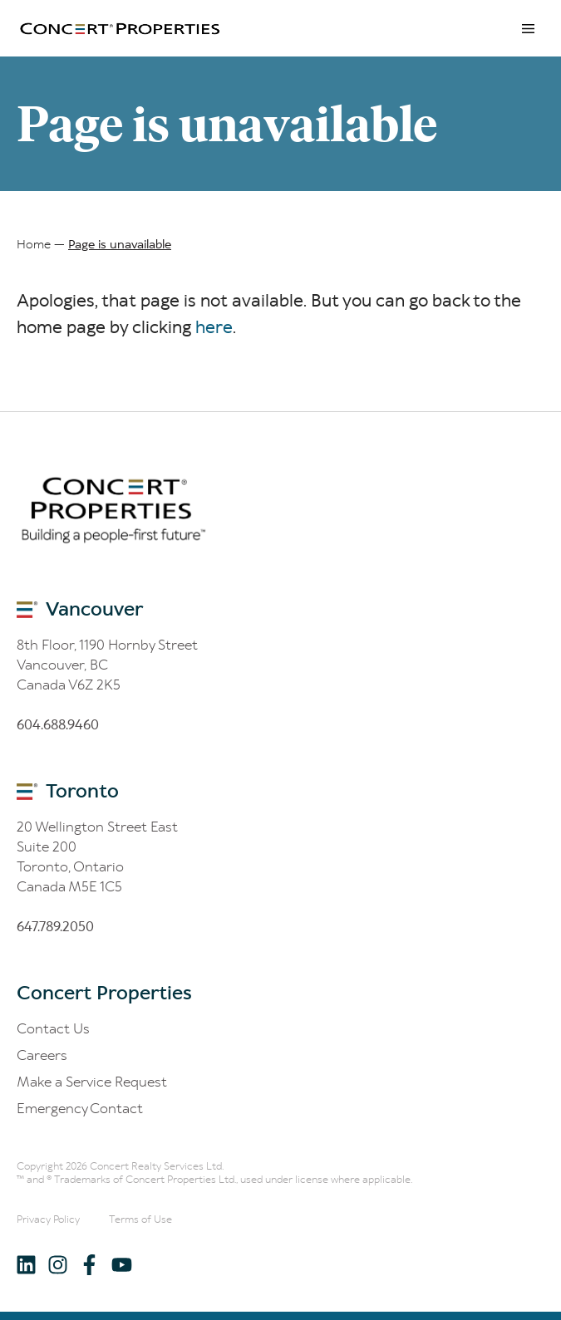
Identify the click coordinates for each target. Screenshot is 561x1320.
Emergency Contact (80, 1108)
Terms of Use (140, 1219)
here (214, 327)
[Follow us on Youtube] (120, 1263)
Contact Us (53, 1028)
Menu (527, 28)
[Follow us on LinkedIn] (26, 1263)
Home (34, 244)
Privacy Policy (48, 1219)
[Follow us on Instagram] (57, 1263)
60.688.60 (58, 724)
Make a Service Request (92, 1081)
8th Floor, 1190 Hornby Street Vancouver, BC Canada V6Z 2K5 (107, 664)
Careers (42, 1055)
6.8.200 (55, 926)
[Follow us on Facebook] (89, 1263)
